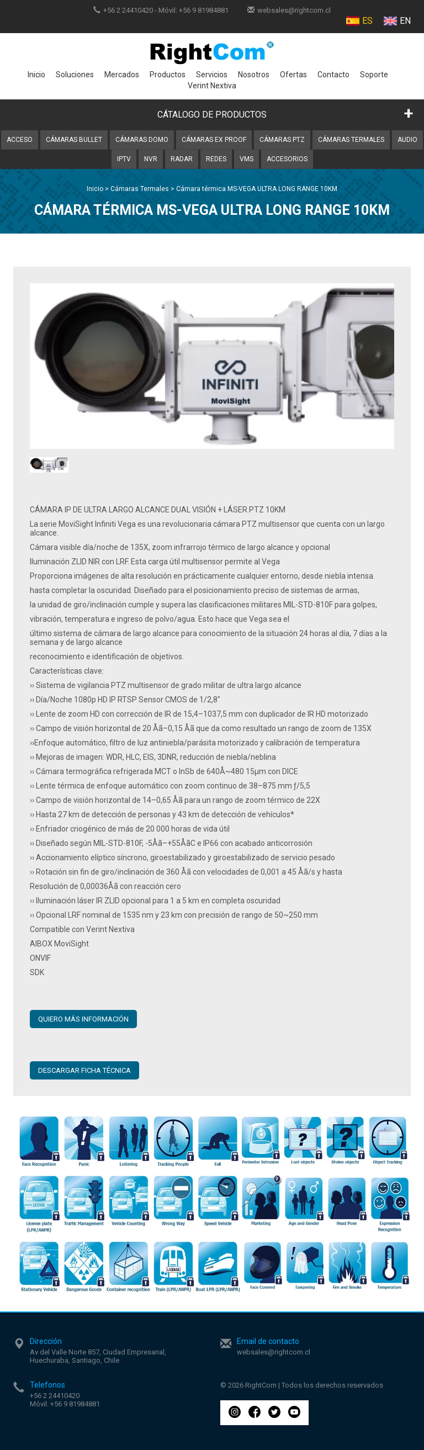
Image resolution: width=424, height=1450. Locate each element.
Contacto (333, 74)
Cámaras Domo (141, 140)
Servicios (211, 74)
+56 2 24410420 (128, 10)
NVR (150, 159)
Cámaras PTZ (282, 140)
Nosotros (253, 74)
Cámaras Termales (351, 140)
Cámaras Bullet (74, 140)
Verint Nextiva (212, 85)
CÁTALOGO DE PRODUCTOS (212, 114)
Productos (168, 74)
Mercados (121, 74)
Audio (407, 140)
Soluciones (75, 74)
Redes (216, 159)
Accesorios (287, 159)
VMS (246, 159)
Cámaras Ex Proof (214, 140)
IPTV (124, 159)
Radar (182, 159)
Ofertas (293, 74)
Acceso (20, 140)
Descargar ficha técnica (84, 1070)
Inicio (36, 74)
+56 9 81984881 (204, 10)
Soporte (374, 74)
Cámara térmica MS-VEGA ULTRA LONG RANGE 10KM (256, 189)
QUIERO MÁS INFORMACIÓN (83, 1019)
